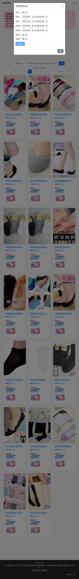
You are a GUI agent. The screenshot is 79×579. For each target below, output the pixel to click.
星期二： (19, 17)
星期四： (19, 26)
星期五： (19, 30)
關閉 (60, 51)
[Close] (62, 6)
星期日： (19, 39)
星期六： (19, 35)
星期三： (19, 21)
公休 (26, 12)
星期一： (19, 12)
